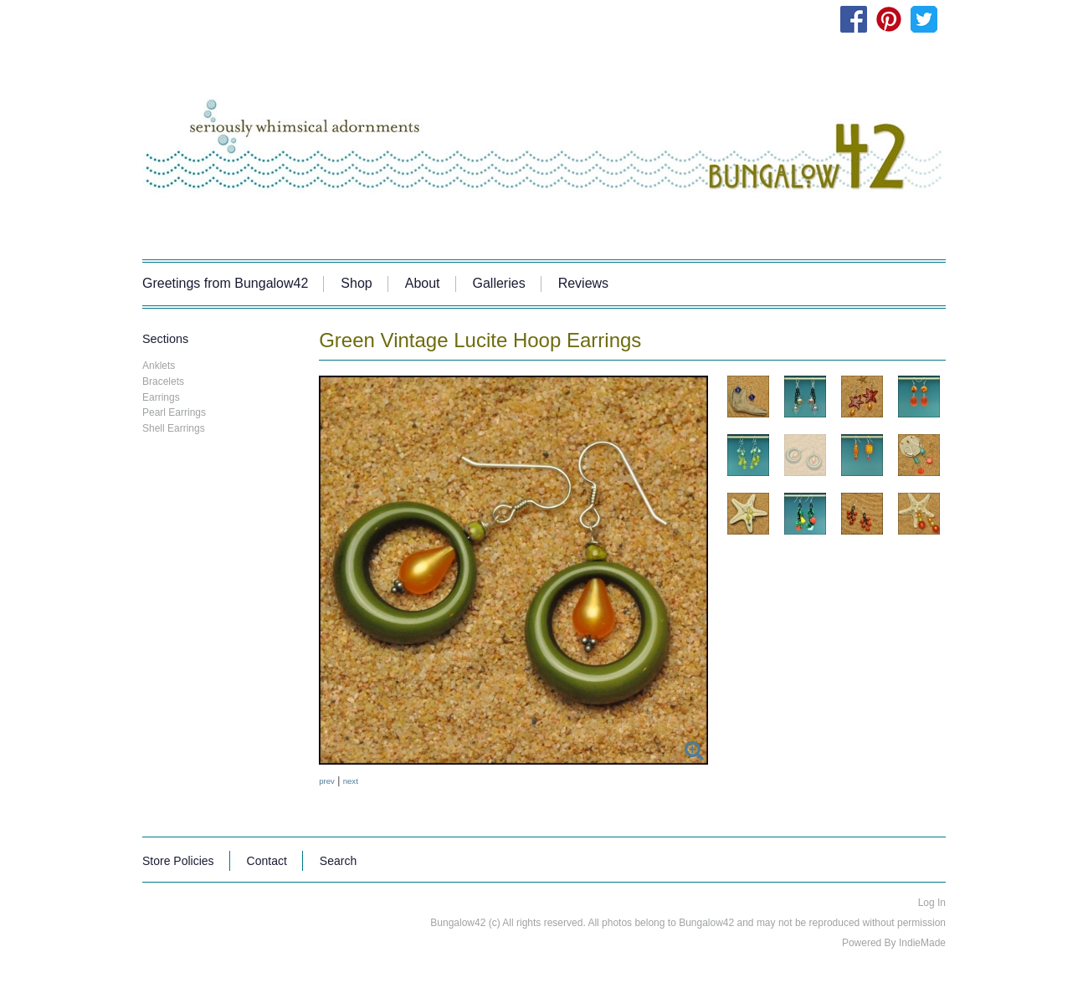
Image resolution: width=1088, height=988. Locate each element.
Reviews (583, 283)
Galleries (499, 283)
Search (338, 861)
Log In (932, 903)
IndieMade (922, 943)
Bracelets (163, 381)
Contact (267, 861)
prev (327, 781)
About (422, 283)
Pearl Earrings (174, 412)
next (350, 781)
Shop (356, 283)
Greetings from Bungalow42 (225, 283)
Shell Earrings (173, 428)
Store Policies (178, 861)
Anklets (158, 365)
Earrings (161, 397)
